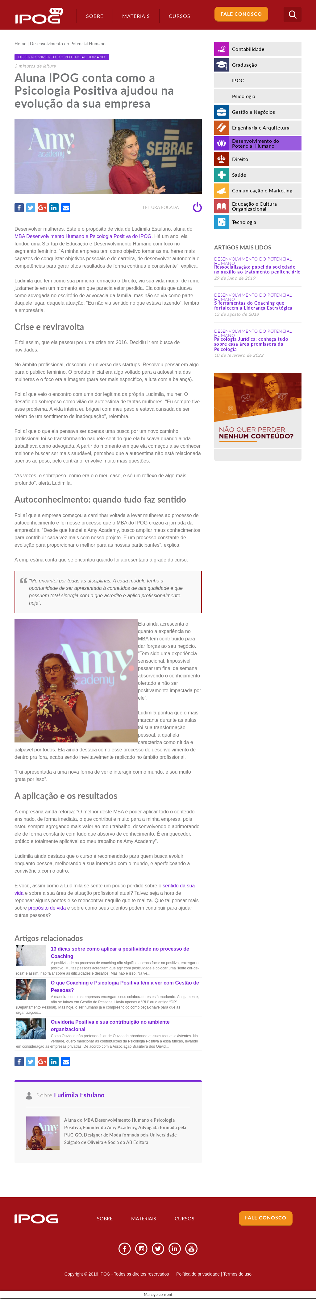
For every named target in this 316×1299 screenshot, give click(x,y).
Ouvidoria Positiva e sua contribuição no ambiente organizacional (110, 1026)
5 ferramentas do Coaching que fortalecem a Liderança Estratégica (253, 305)
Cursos (185, 1219)
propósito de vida (47, 908)
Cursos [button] (177, 16)
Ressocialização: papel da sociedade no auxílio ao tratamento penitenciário (257, 269)
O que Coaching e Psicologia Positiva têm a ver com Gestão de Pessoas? (125, 986)
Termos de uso (237, 1274)
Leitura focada (172, 207)
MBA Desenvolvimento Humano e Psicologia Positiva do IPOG (83, 236)
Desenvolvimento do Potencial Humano (68, 44)
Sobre (92, 16)
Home (20, 44)
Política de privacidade (198, 1274)
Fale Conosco (241, 14)
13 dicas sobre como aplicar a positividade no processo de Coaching (120, 953)
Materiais (134, 16)
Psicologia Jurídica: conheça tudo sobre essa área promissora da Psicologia (251, 344)
